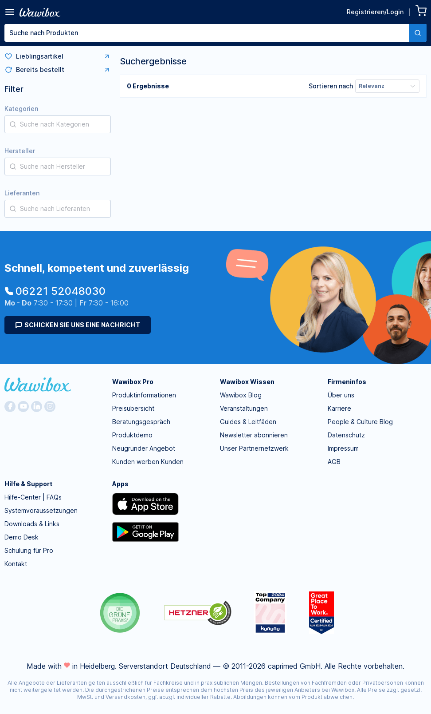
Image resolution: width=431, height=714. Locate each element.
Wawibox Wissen (247, 381)
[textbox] (206, 32)
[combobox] (215, 33)
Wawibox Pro (132, 381)
